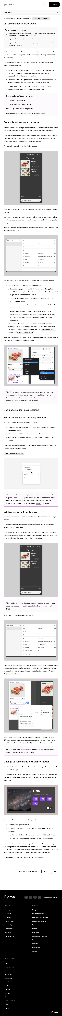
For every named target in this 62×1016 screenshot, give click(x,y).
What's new (8, 986)
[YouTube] (30, 897)
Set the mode (13, 285)
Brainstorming (9, 928)
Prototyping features (38, 913)
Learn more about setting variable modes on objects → (23, 857)
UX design (8, 913)
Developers (8, 974)
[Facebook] (39, 897)
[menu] (50, 898)
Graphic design (9, 921)
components (17, 392)
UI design (7, 910)
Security (35, 943)
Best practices (9, 967)
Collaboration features (39, 921)
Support (7, 971)
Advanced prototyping (40, 18)
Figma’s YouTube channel (25, 752)
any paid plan (33, 33)
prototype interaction (22, 824)
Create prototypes (22, 18)
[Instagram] (35, 897)
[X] (26, 897)
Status (7, 1008)
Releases (7, 989)
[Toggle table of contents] (31, 12)
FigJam (34, 925)
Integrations (36, 947)
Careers (7, 993)
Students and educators (39, 936)
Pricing (34, 928)
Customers (35, 940)
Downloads (8, 982)
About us (7, 997)
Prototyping (8, 917)
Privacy (7, 1004)
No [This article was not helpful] (54, 871)
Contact (34, 951)
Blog (6, 963)
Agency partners (10, 1001)
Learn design (8, 978)
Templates (8, 932)
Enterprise (35, 932)
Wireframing (8, 925)
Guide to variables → (17, 100)
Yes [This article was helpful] (45, 871)
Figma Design (9, 18)
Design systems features (40, 917)
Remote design (9, 936)
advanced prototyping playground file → (31, 113)
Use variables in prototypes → (21, 104)
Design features (37, 910)
